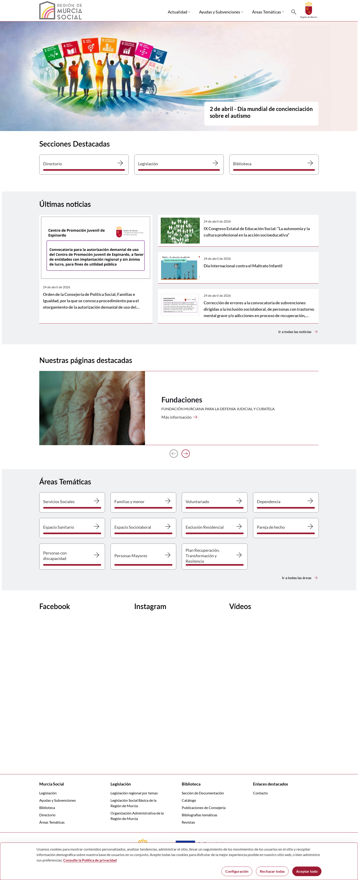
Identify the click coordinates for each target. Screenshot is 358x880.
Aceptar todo (307, 871)
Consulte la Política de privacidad (90, 860)
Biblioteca (47, 807)
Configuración (236, 871)
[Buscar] (293, 12)
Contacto (260, 793)
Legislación (48, 793)
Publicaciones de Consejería (204, 807)
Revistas (188, 822)
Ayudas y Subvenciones (57, 800)
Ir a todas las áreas (300, 578)
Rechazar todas (272, 871)
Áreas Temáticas (52, 822)
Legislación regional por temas (134, 793)
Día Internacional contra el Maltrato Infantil (243, 265)
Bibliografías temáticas (199, 815)
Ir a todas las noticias (298, 331)
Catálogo (189, 800)
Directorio (47, 815)
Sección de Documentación (203, 793)
